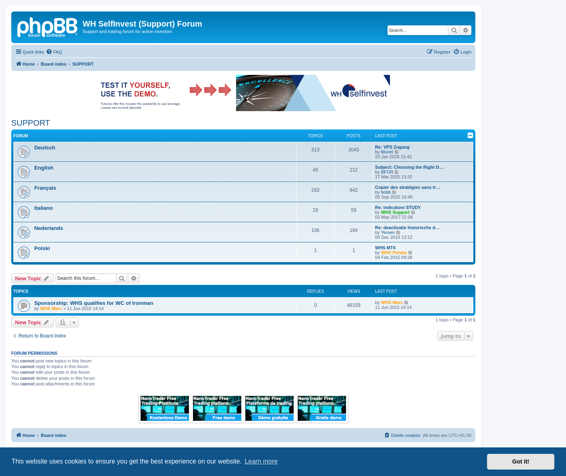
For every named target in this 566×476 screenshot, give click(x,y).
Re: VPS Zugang (392, 147)
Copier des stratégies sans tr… (407, 187)
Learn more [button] (261, 461)
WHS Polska (394, 252)
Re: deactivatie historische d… (407, 227)
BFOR (387, 172)
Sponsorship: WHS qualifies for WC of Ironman (93, 303)
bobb (386, 192)
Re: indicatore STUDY (398, 207)
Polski (42, 248)
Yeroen (388, 232)
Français (45, 188)
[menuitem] (54, 52)
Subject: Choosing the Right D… (409, 167)
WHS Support (395, 212)
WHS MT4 (385, 247)
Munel (387, 151)
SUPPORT (30, 122)
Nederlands (48, 228)
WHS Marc (51, 308)
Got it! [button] (520, 461)
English (44, 168)
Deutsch (44, 148)
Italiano (43, 208)
